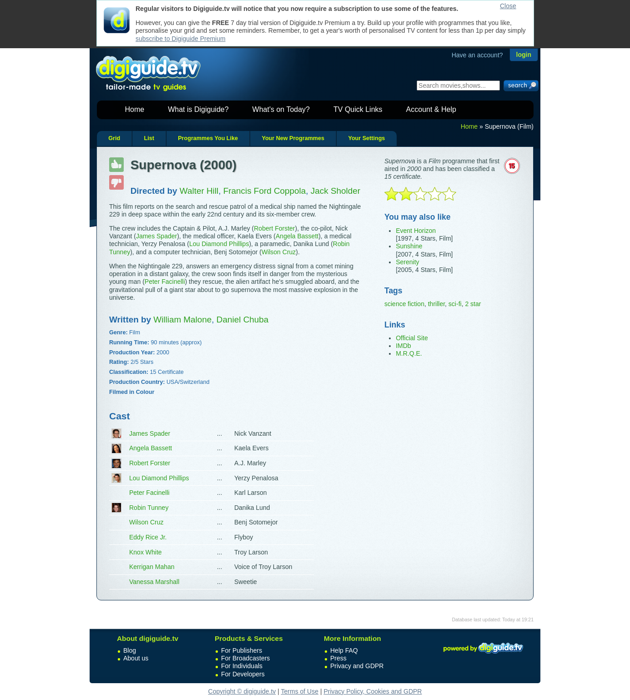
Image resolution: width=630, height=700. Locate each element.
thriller (436, 303)
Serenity (407, 262)
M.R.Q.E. (409, 353)
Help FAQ (344, 650)
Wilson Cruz (279, 252)
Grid (114, 138)
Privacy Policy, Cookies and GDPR (372, 691)
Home (135, 109)
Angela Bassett (297, 236)
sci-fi (455, 303)
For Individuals (241, 666)
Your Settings (366, 138)
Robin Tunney (148, 507)
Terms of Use (299, 691)
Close (508, 6)
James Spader (156, 236)
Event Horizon (416, 230)
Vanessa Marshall (154, 581)
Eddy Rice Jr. (147, 537)
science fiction (404, 303)
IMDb (403, 345)
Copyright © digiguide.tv (242, 691)
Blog (129, 650)
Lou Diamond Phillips (219, 243)
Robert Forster (274, 228)
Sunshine (409, 246)
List (149, 138)
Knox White (145, 552)
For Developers (243, 674)
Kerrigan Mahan (152, 566)
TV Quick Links (358, 109)
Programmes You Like (208, 138)
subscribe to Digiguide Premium (181, 38)
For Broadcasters (245, 658)
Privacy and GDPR (356, 666)
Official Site (412, 338)
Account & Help (431, 109)
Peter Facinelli (165, 281)
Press (338, 658)
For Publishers (241, 650)
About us (135, 658)
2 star (473, 303)
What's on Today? (281, 109)
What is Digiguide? (198, 109)
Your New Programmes (293, 138)
